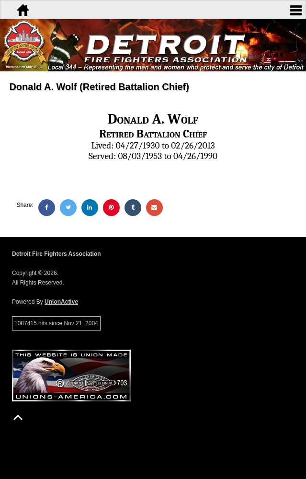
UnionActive (61, 301)
